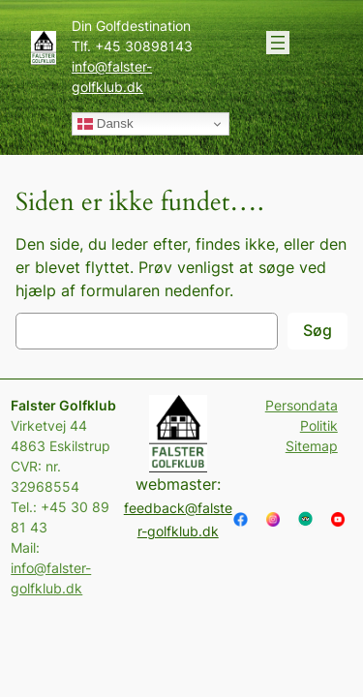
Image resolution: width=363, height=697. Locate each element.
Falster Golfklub (63, 405)
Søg (317, 330)
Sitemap (312, 446)
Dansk (105, 124)
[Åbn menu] (277, 42)
